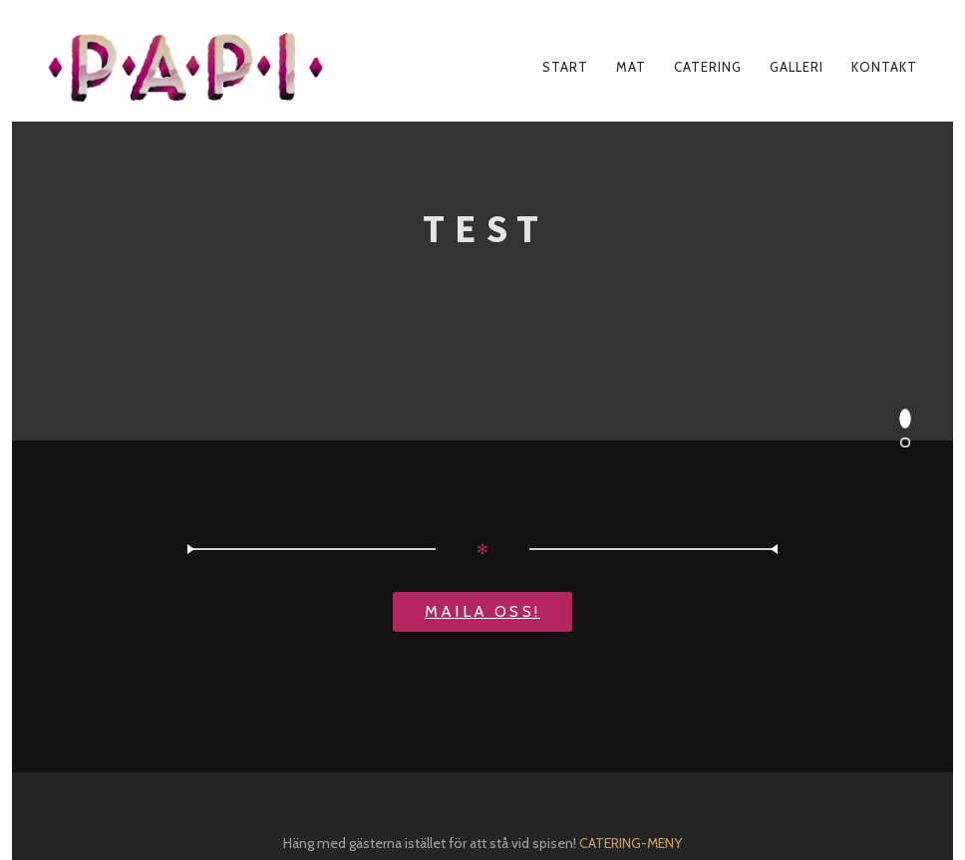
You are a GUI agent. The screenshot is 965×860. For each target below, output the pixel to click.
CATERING (708, 67)
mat (631, 67)
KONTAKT (884, 67)
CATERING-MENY (630, 843)
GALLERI (796, 67)
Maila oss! (482, 611)
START (565, 67)
